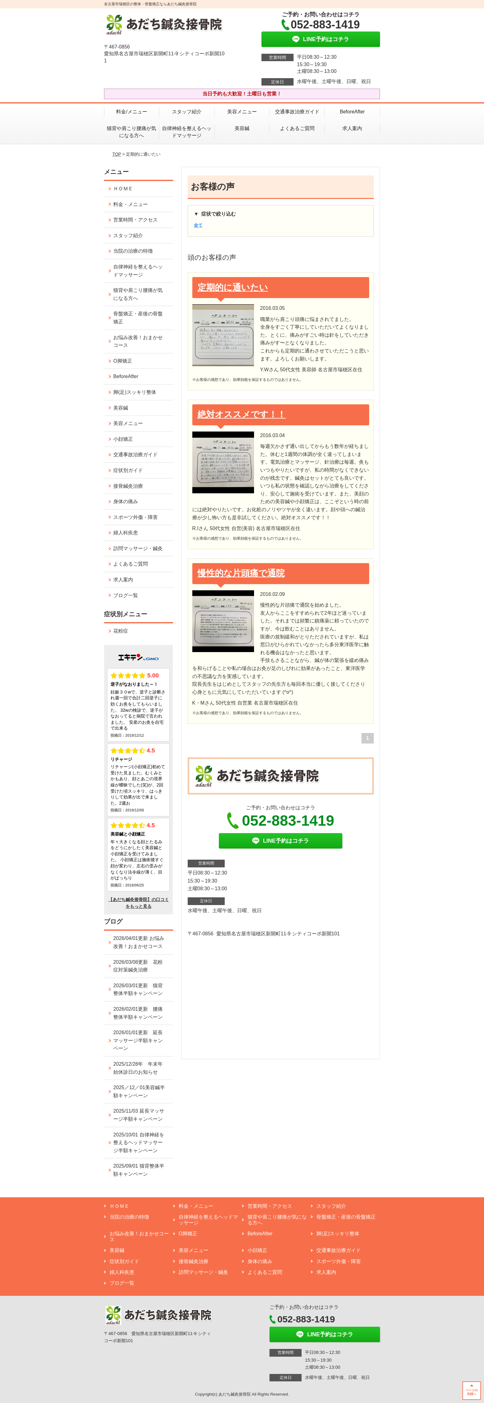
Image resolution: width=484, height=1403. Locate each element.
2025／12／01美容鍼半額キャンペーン (139, 1091)
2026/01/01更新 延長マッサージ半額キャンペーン (138, 1040)
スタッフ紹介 (187, 111)
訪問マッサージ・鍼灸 (138, 548)
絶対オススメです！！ (242, 414)
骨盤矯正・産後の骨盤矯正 (138, 317)
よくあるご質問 (299, 128)
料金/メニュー (131, 111)
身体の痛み (125, 501)
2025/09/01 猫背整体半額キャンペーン (138, 1170)
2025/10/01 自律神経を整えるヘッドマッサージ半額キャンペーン (138, 1142)
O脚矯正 (122, 361)
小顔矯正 (123, 439)
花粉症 (120, 631)
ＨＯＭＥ (123, 188)
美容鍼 (242, 128)
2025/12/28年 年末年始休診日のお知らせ (138, 1068)
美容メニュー (242, 111)
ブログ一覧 (125, 595)
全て (198, 225)
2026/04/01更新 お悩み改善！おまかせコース (138, 942)
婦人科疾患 (125, 532)
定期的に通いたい (233, 287)
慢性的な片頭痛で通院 (241, 573)
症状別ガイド (128, 470)
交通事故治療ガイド (297, 111)
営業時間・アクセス (135, 219)
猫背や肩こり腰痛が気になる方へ (131, 132)
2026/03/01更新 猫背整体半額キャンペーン (138, 989)
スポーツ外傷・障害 (135, 517)
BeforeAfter (352, 111)
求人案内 (352, 128)
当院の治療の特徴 (133, 251)
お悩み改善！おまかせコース (138, 341)
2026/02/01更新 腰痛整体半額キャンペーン (138, 1013)
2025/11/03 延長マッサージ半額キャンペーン (138, 1115)
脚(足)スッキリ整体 (134, 392)
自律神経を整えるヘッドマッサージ (186, 132)
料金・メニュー (130, 204)
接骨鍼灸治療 (128, 486)
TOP (116, 154)
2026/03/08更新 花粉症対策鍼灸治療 (138, 966)
